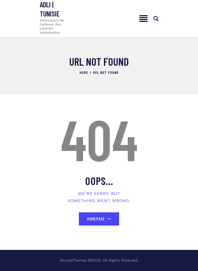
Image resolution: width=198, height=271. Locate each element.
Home (83, 72)
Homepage (96, 218)
